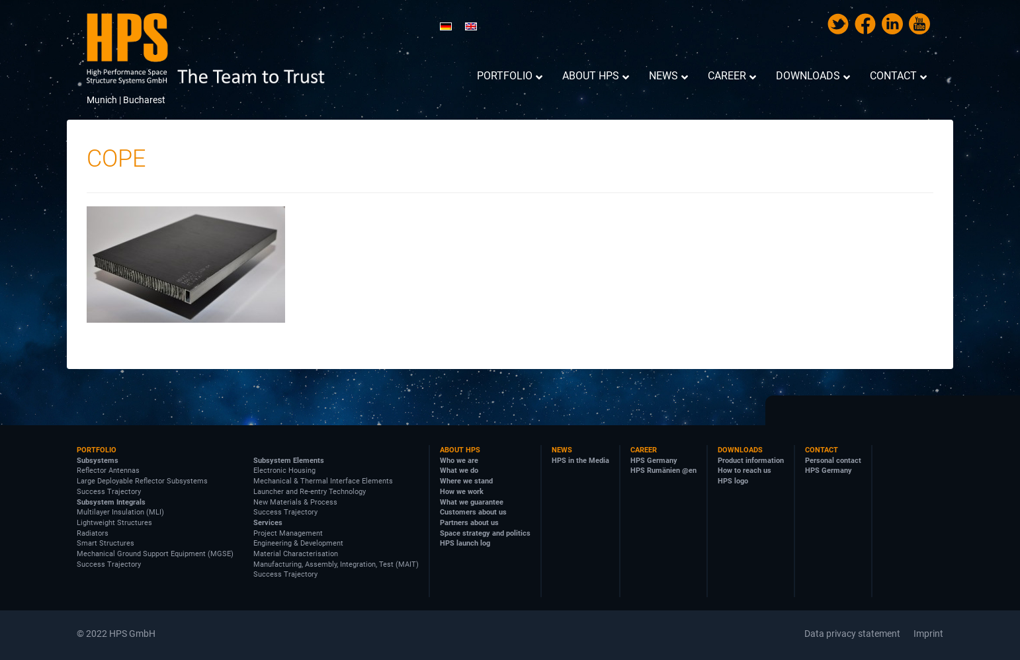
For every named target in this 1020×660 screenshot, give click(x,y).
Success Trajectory (109, 491)
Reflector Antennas (108, 470)
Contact (821, 450)
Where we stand (466, 481)
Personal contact (833, 460)
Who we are (459, 460)
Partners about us (469, 522)
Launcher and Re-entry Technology (309, 491)
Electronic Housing (284, 470)
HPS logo (733, 481)
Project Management (288, 533)
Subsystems (97, 460)
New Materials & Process (295, 502)
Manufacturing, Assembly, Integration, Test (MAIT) (336, 564)
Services (267, 522)
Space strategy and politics (485, 533)
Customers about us (473, 512)
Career (643, 450)
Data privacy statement (852, 633)
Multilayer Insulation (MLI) (120, 512)
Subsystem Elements (288, 460)
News (562, 450)
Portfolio (96, 450)
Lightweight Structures (114, 522)
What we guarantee (471, 502)
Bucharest (144, 100)
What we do (459, 470)
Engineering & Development (298, 543)
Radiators (92, 533)
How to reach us (744, 470)
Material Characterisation (295, 554)
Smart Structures (105, 543)
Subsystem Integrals (111, 502)
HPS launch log (465, 543)
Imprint (928, 633)
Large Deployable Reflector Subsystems (142, 481)
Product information (751, 460)
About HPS (460, 450)
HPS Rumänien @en (663, 470)
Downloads (740, 450)
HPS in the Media (580, 460)
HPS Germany (653, 460)
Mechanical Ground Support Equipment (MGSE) (155, 554)
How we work (462, 491)
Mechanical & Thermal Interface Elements (323, 481)
